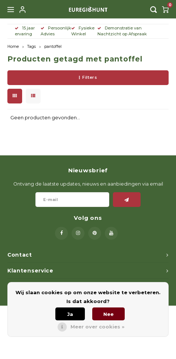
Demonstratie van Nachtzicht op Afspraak (122, 30)
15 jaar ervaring (25, 30)
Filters (88, 77)
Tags (31, 46)
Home (13, 46)
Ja (70, 314)
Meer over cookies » (97, 327)
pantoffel (53, 46)
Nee (108, 314)
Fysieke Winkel (82, 30)
